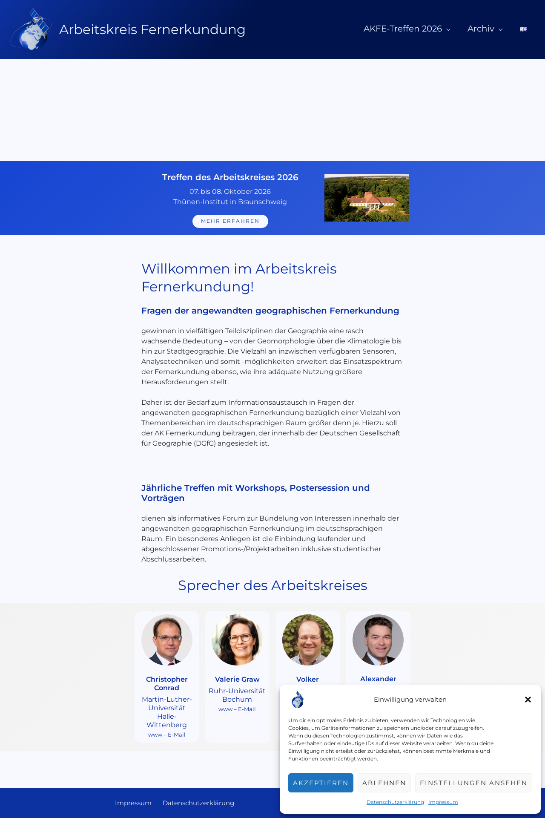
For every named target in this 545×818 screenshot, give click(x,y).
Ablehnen (384, 783)
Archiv (491, 28)
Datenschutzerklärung (395, 802)
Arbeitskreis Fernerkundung (152, 29)
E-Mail (177, 734)
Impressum (443, 802)
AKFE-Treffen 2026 (420, 28)
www (155, 734)
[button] (528, 699)
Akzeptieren (321, 783)
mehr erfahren (230, 221)
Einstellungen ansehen (474, 783)
